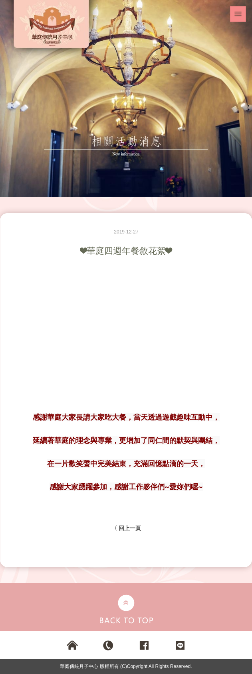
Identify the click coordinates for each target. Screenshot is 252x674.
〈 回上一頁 (126, 528)
